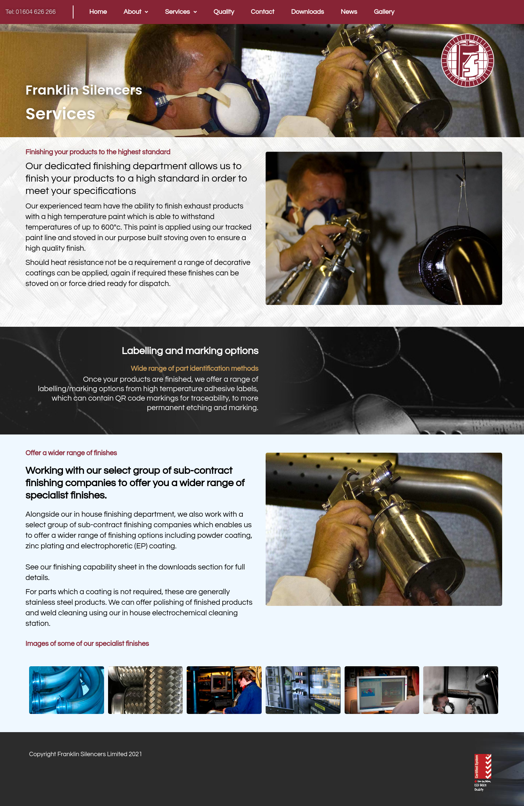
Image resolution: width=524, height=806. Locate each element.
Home (98, 11)
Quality (224, 11)
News (349, 11)
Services (180, 11)
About (136, 11)
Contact (262, 11)
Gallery (384, 11)
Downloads (307, 11)
